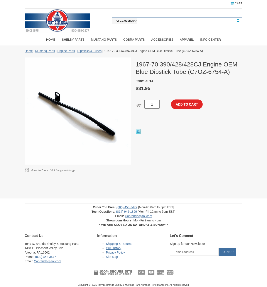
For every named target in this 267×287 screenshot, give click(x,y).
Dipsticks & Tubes (89, 51)
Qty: (139, 105)
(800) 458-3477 (127, 207)
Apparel (187, 39)
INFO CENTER (210, 39)
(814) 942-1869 (126, 211)
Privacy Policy (115, 252)
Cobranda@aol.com (138, 216)
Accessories (162, 39)
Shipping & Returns (119, 243)
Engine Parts (66, 51)
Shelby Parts (73, 39)
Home (50, 39)
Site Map (112, 257)
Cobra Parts (134, 39)
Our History (113, 248)
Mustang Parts (104, 39)
